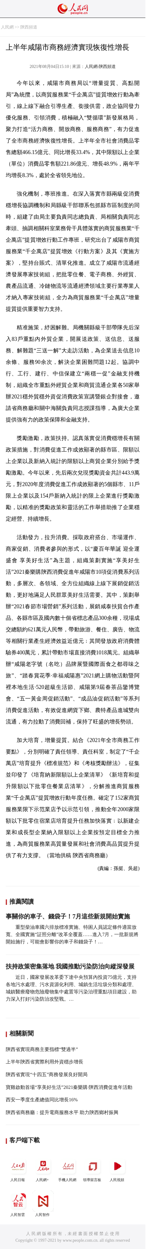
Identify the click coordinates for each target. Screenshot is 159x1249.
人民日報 (18, 1169)
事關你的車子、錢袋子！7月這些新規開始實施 (68, 916)
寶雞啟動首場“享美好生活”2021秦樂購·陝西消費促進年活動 (69, 1087)
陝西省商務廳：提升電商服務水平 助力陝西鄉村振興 (62, 1112)
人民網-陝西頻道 (100, 66)
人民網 (7, 27)
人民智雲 (18, 1203)
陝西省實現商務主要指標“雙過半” (42, 1049)
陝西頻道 (28, 27)
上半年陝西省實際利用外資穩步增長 (44, 1061)
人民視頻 (117, 1169)
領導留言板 (92, 1169)
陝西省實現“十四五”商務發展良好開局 (47, 1074)
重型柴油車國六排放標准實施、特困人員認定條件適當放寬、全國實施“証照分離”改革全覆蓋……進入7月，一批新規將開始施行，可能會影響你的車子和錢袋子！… (72, 934)
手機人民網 (67, 1169)
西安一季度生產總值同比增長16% (42, 1099)
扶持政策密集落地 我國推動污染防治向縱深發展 (70, 966)
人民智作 (43, 1203)
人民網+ (43, 1169)
